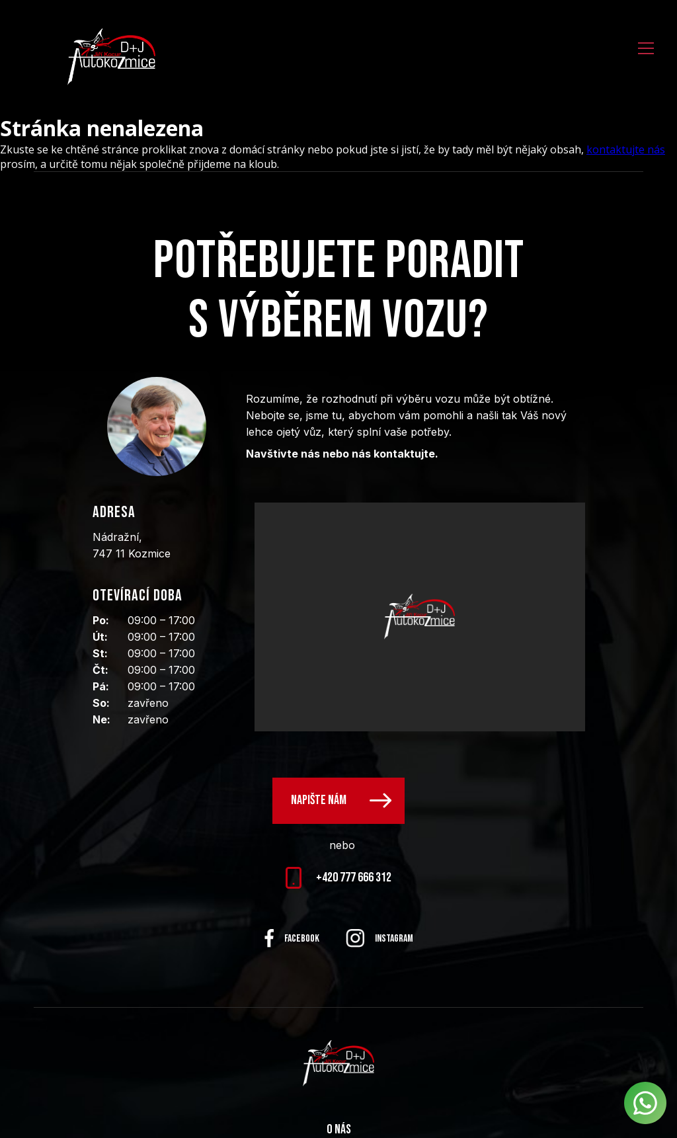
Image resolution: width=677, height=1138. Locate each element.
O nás (339, 1129)
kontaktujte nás (625, 149)
